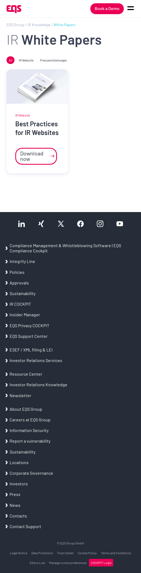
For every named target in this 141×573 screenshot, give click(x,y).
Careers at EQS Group (30, 419)
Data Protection (42, 553)
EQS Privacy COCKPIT (29, 325)
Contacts (18, 515)
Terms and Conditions (116, 553)
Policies (17, 272)
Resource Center (26, 373)
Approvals (19, 282)
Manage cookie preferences (68, 563)
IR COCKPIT (20, 304)
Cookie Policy (87, 553)
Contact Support (25, 526)
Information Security (29, 430)
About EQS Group (26, 409)
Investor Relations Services (36, 360)
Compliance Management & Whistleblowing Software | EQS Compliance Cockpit (65, 248)
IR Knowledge (39, 25)
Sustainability (22, 293)
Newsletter (20, 395)
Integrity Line (22, 261)
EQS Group (15, 25)
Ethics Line (37, 563)
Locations (19, 462)
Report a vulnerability (30, 440)
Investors (19, 483)
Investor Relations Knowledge (38, 384)
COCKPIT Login (101, 563)
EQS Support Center (29, 336)
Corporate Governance (31, 473)
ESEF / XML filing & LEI (31, 349)
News (15, 505)
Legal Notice (18, 553)
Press (15, 494)
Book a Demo (107, 8)
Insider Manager (25, 314)
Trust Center (65, 553)
